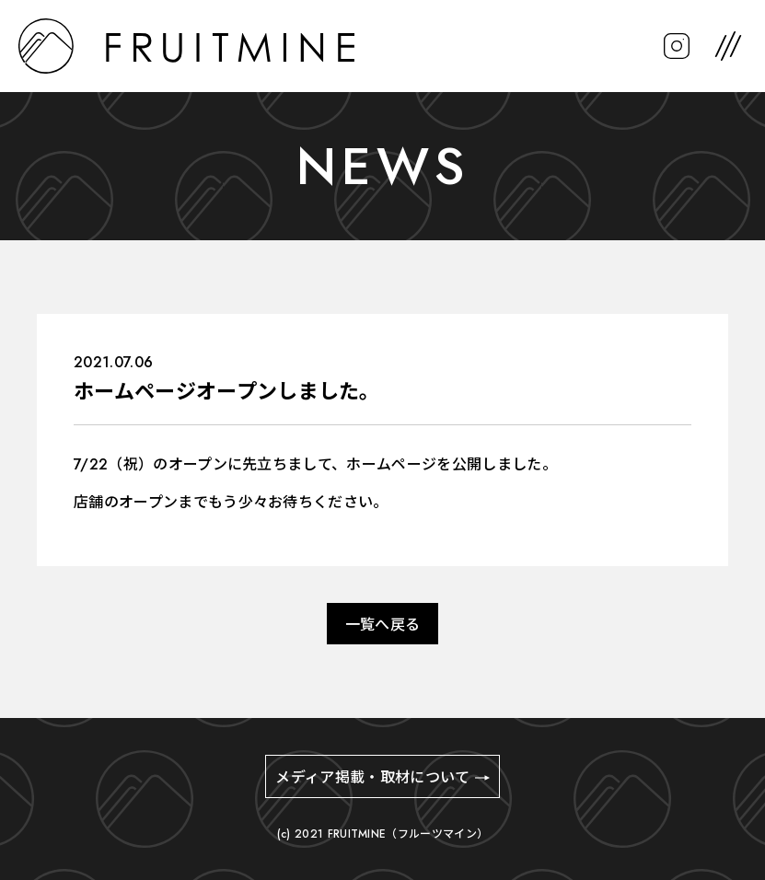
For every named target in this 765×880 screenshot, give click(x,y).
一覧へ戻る (383, 624)
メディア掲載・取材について (372, 777)
